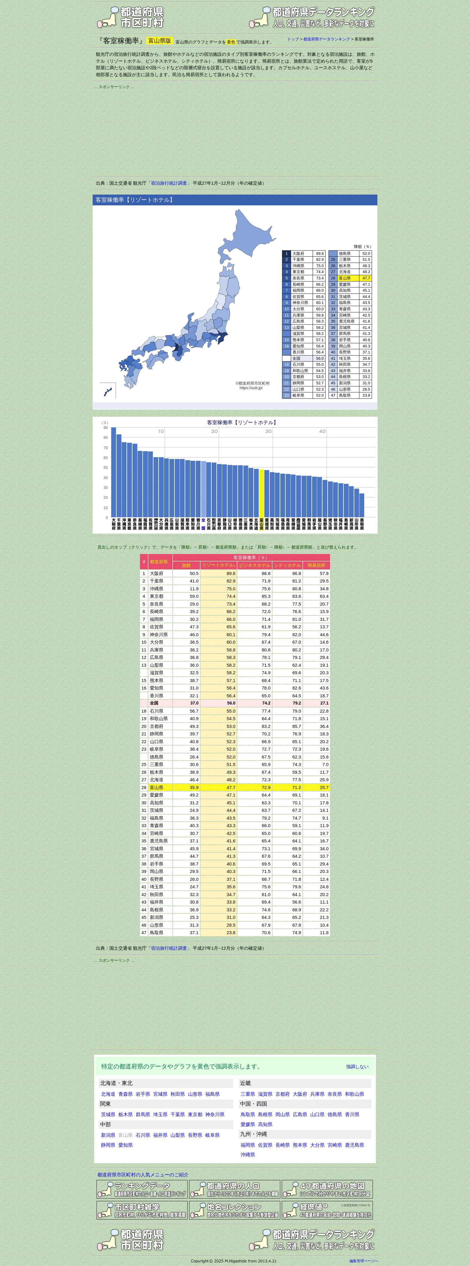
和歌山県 (354, 1094)
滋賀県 (265, 1094)
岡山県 (282, 1114)
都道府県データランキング (326, 39)
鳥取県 (248, 1114)
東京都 (195, 1114)
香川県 (352, 1114)
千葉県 (178, 1114)
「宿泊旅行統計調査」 (169, 183)
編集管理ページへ (364, 1261)
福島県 (212, 1094)
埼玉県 (160, 1114)
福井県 (160, 1135)
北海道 (108, 1094)
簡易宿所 (317, 565)
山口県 (317, 1114)
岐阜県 (212, 1135)
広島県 (300, 1114)
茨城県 (108, 1114)
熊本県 (300, 1145)
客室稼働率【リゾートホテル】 (242, 422)
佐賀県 (265, 1145)
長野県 (195, 1135)
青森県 (125, 1094)
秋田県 (178, 1094)
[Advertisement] (235, 132)
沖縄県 (248, 1154)
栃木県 (125, 1114)
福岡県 (248, 1145)
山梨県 (178, 1135)
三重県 (248, 1094)
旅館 (186, 565)
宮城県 (160, 1094)
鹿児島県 (354, 1145)
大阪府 (300, 1094)
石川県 (143, 1135)
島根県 (265, 1114)
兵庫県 (317, 1094)
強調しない (357, 1066)
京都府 (282, 1094)
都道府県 (159, 561)
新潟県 (108, 1135)
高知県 (265, 1124)
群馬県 (143, 1114)
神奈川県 (215, 1114)
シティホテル (287, 565)
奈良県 (335, 1094)
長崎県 (282, 1145)
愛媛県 (248, 1124)
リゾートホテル (218, 564)
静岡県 (108, 1145)
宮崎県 (335, 1145)
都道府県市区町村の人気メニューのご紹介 (143, 1174)
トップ (293, 39)
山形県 (195, 1094)
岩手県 (143, 1094)
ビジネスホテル (254, 565)
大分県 (317, 1145)
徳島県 (335, 1114)
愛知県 (125, 1145)
